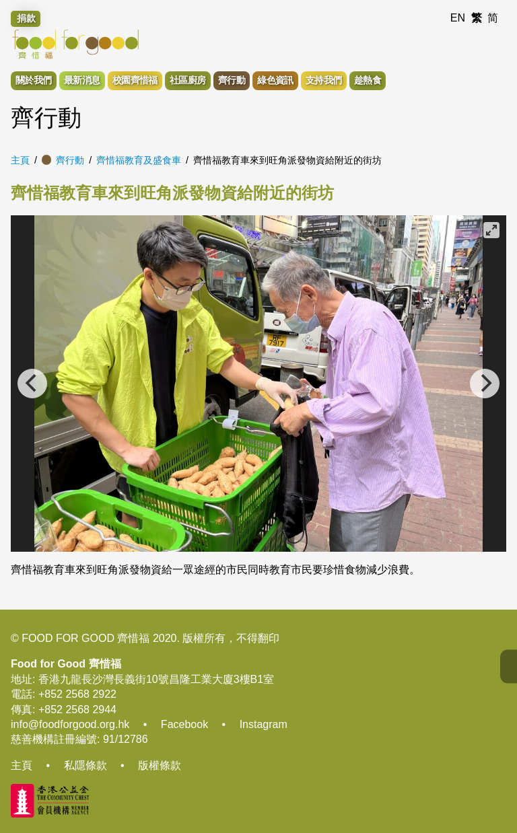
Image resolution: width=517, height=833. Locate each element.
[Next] (484, 383)
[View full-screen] (491, 230)
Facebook (184, 724)
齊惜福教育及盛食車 (138, 160)
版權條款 (159, 765)
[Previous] (32, 383)
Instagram (263, 724)
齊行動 (70, 160)
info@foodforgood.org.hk (70, 724)
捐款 (26, 18)
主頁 (20, 160)
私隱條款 (85, 765)
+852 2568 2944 (77, 709)
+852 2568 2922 (77, 694)
